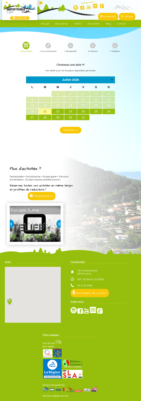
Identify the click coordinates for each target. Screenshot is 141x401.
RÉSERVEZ (108, 16)
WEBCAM (20, 18)
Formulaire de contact (90, 292)
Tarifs (75, 23)
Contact (120, 23)
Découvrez (60, 23)
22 (57, 111)
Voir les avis (52, 343)
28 (45, 117)
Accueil (43, 23)
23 (70, 111)
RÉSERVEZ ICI (41, 196)
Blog (107, 23)
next (58, 224)
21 (45, 111)
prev (12, 224)
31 (83, 117)
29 (57, 117)
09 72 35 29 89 (84, 285)
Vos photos (92, 23)
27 (32, 117)
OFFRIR (127, 16)
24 (83, 111)
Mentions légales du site (55, 395)
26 (108, 111)
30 (70, 117)
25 (96, 111)
